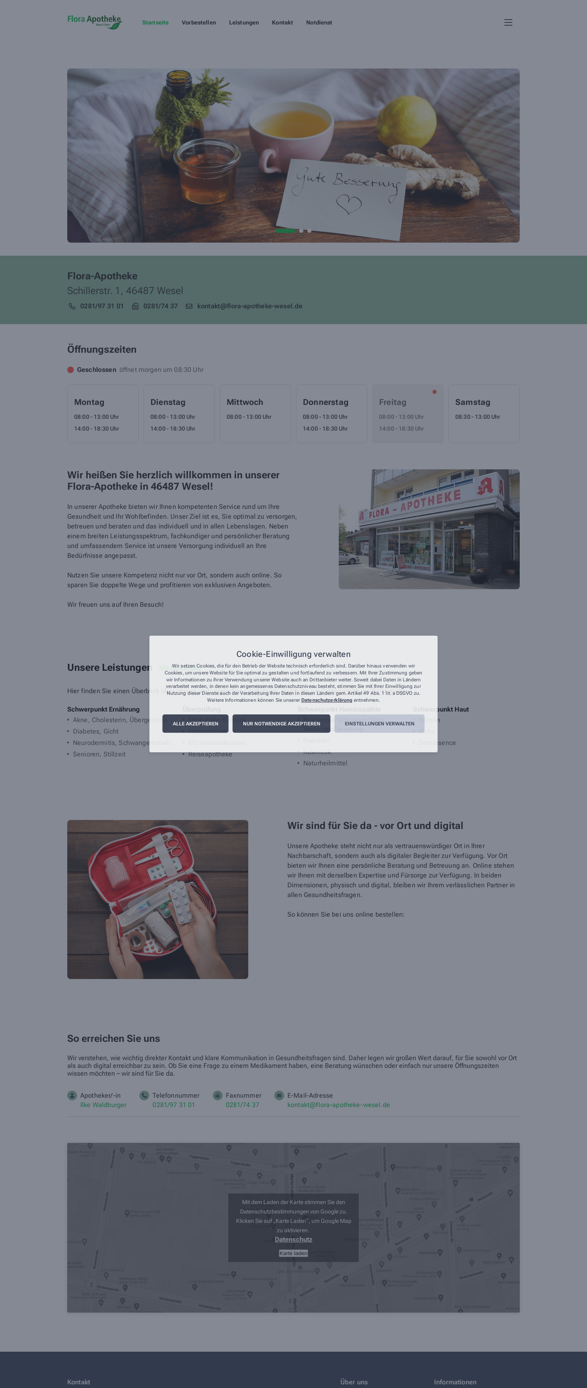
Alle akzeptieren (195, 724)
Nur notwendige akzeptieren (281, 724)
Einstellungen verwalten (380, 724)
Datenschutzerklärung (326, 700)
